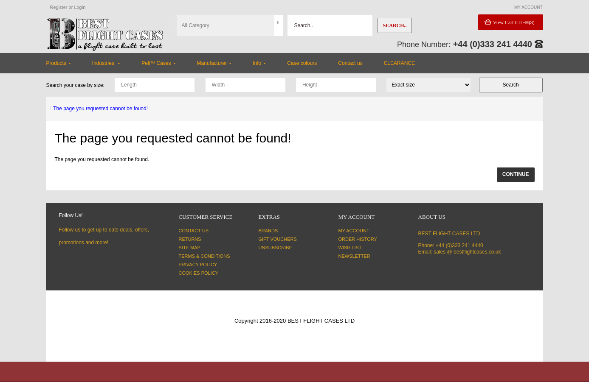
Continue (515, 174)
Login (79, 7)
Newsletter (354, 256)
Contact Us (194, 230)
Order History (357, 239)
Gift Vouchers (278, 239)
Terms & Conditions (204, 256)
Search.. (394, 25)
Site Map (189, 247)
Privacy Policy (198, 264)
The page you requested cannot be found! (100, 109)
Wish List (350, 247)
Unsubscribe (275, 247)
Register (59, 7)
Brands (268, 230)
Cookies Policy (199, 273)
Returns (190, 239)
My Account (353, 230)
